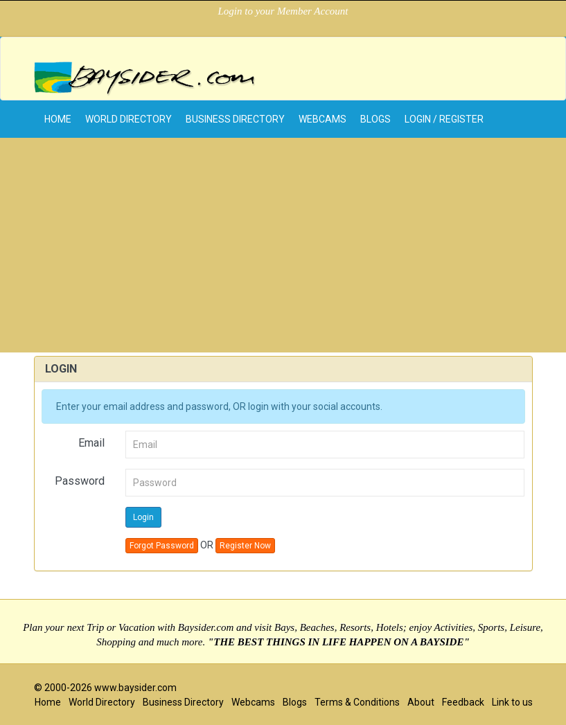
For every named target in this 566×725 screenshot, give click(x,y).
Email (91, 442)
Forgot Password (162, 546)
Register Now (245, 546)
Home (48, 702)
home (57, 119)
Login (143, 517)
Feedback (463, 702)
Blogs (375, 119)
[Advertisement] (283, 249)
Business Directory (235, 119)
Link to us (512, 702)
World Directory (128, 119)
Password (80, 480)
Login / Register (444, 119)
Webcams (322, 119)
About (420, 702)
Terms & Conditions (357, 702)
